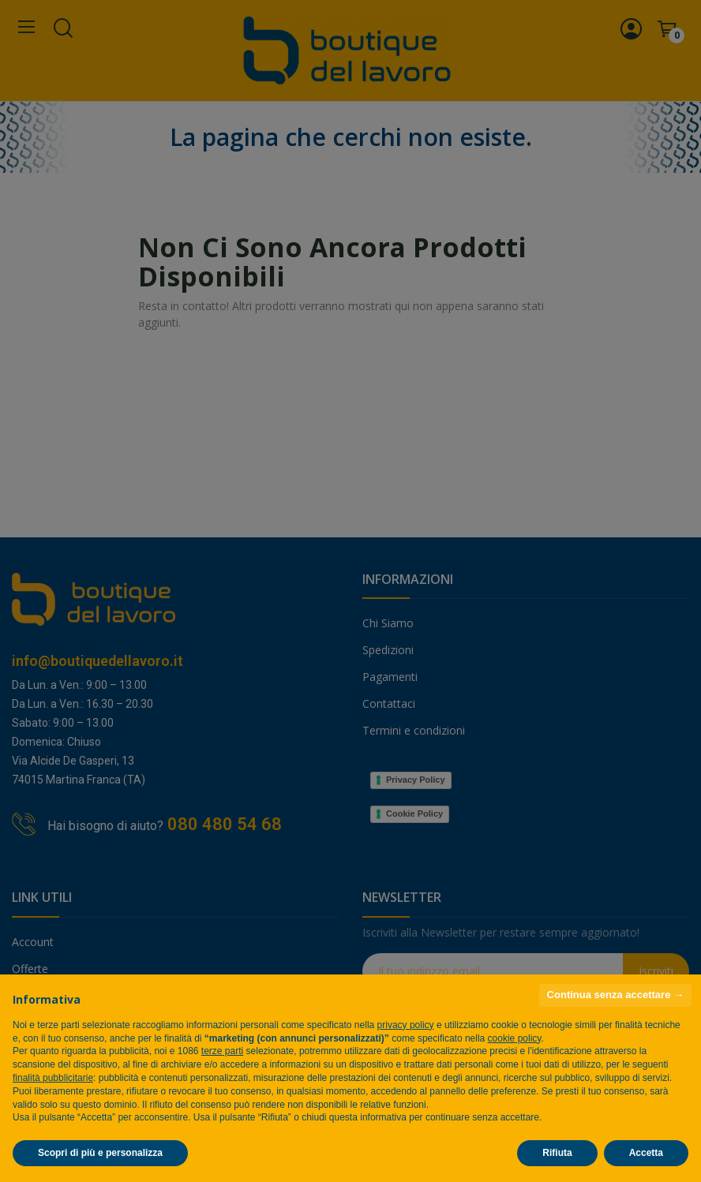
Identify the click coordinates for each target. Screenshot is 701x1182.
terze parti (222, 1051)
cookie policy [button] (515, 1038)
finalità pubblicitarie (53, 1077)
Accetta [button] (646, 1152)
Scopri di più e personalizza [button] (100, 1152)
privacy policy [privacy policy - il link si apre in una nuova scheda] (405, 1025)
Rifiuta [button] (557, 1152)
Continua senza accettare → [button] (615, 995)
